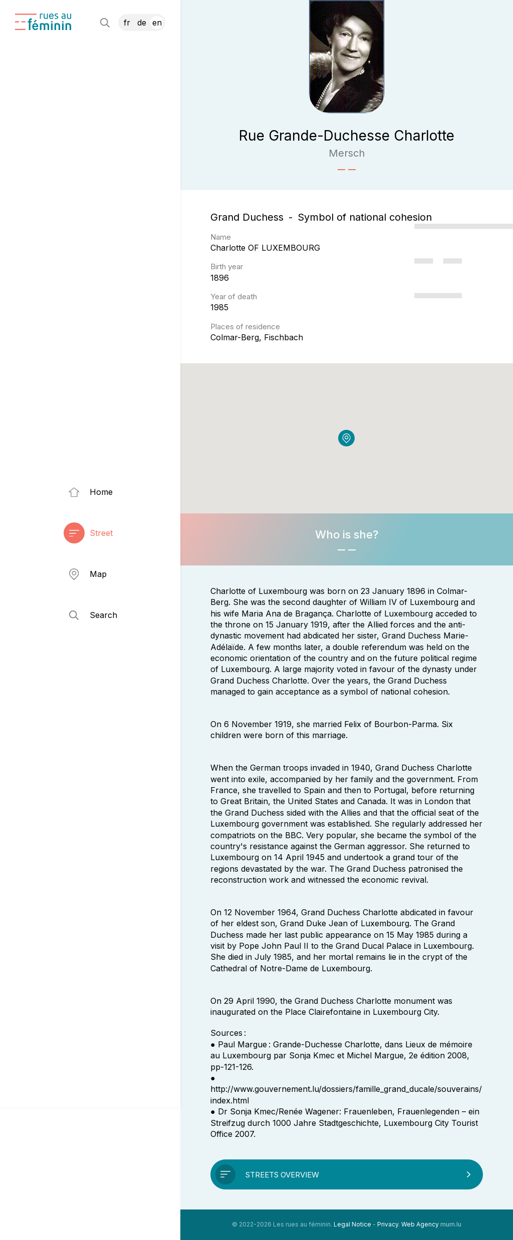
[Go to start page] (43, 22)
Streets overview (282, 1174)
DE (141, 23)
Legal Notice (352, 1224)
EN (157, 23)
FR (127, 23)
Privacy (387, 1224)
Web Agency (420, 1224)
